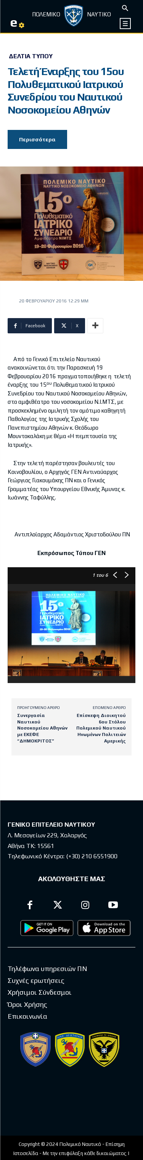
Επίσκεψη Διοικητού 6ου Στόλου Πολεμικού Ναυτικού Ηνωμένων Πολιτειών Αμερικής (101, 728)
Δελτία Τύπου (31, 56)
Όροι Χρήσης (27, 1004)
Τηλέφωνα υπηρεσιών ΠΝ (47, 969)
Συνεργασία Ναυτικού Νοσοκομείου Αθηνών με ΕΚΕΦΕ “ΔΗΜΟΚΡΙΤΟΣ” (42, 728)
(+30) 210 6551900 (91, 856)
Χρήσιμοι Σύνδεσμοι (40, 992)
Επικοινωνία (27, 1016)
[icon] (126, 23)
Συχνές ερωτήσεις (36, 980)
